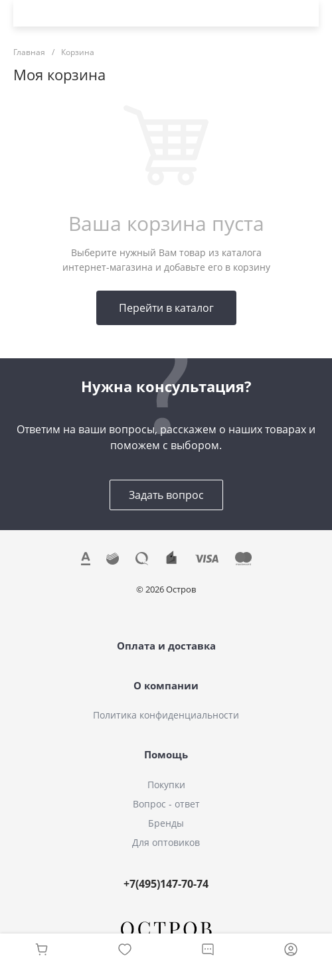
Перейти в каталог (166, 308)
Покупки (166, 784)
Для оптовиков (166, 842)
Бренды (166, 823)
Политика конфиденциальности (166, 715)
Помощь (166, 754)
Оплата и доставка (166, 645)
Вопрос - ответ (166, 803)
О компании (166, 685)
